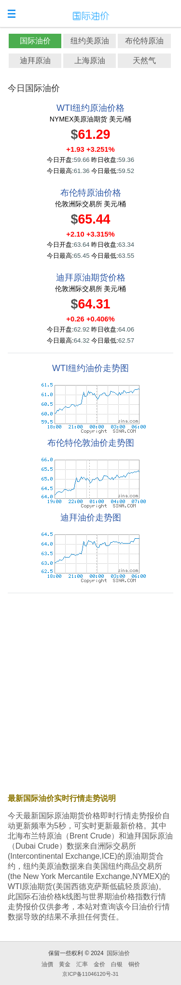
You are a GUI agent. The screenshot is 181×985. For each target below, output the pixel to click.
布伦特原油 (144, 41)
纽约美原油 (89, 41)
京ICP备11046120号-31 (90, 974)
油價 (47, 964)
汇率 (82, 964)
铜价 (134, 964)
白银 (117, 964)
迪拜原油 (35, 60)
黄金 (64, 964)
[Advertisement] (90, 691)
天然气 (144, 60)
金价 (99, 964)
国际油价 (35, 41)
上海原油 (89, 60)
